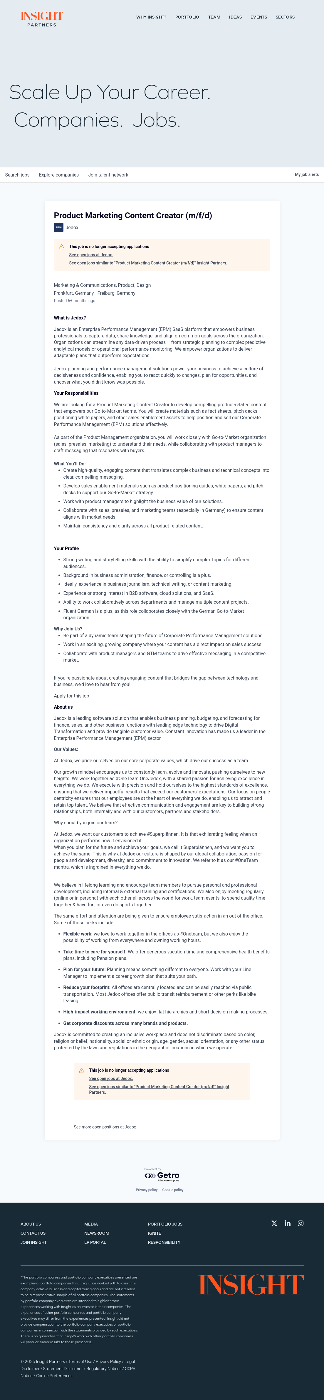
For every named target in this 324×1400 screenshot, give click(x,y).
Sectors (285, 17)
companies (59, 175)
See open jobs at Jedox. (91, 254)
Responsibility (164, 1242)
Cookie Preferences (54, 1375)
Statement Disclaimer (63, 1368)
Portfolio (187, 17)
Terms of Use (80, 1361)
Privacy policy (146, 1190)
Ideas (235, 17)
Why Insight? (151, 17)
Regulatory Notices (104, 1368)
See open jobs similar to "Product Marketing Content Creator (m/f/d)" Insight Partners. (148, 263)
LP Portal (95, 1242)
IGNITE (154, 1233)
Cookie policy (173, 1190)
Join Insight (34, 1242)
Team (214, 17)
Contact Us (33, 1233)
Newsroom (96, 1233)
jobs (17, 175)
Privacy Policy (109, 1361)
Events (259, 17)
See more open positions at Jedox (105, 1127)
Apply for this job (71, 696)
